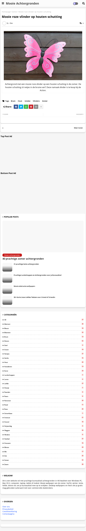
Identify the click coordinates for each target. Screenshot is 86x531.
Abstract (44, 324)
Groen (44, 349)
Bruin (13, 101)
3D (44, 320)
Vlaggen (44, 430)
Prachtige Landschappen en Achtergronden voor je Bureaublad (37, 275)
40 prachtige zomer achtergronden (23, 258)
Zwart (44, 464)
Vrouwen (44, 443)
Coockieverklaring (9, 511)
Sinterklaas (44, 413)
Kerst (44, 371)
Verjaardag (44, 426)
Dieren (44, 341)
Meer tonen (78, 128)
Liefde (44, 383)
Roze (44, 409)
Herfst (44, 358)
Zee (44, 456)
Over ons (6, 506)
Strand (44, 422)
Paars (44, 396)
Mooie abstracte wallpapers (24, 286)
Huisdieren (44, 366)
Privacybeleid (7, 509)
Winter (44, 447)
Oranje (44, 388)
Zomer (14, 12)
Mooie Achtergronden (22, 3)
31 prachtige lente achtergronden (26, 264)
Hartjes (44, 354)
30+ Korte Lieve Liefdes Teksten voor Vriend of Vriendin (34, 297)
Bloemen (44, 332)
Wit (44, 451)
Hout (20, 101)
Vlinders (36, 101)
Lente (44, 379)
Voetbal (44, 439)
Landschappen (44, 375)
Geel (44, 345)
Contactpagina (8, 514)
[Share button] (41, 107)
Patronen (44, 400)
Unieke (27, 101)
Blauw (44, 328)
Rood (44, 405)
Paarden (44, 392)
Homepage (6, 12)
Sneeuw (44, 417)
